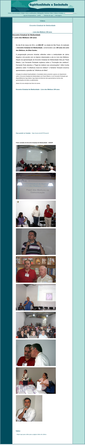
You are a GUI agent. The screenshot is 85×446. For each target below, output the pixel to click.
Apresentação (16, 13)
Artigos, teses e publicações (28, 13)
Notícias (47, 13)
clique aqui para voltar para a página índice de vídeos (31, 434)
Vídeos (56, 13)
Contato (61, 13)
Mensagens (58, 15)
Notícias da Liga (48, 15)
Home (9, 13)
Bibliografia (40, 13)
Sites (51, 13)
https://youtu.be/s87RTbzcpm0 (40, 133)
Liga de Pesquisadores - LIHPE (32, 15)
